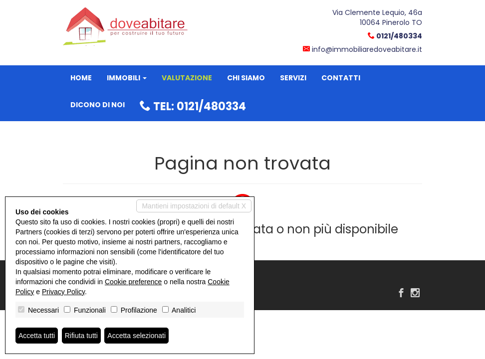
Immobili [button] (127, 78)
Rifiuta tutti (81, 336)
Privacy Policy (63, 292)
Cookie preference (133, 282)
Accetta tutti (36, 336)
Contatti (340, 78)
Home (81, 78)
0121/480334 (399, 36)
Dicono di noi (97, 105)
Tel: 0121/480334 (193, 106)
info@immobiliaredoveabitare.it (367, 49)
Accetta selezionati (136, 336)
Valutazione (187, 78)
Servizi (293, 78)
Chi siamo (246, 78)
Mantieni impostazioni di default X (194, 206)
